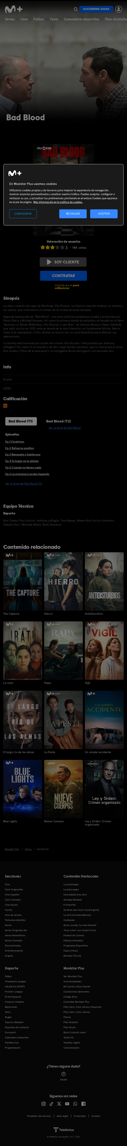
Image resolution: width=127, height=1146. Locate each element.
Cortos (8, 909)
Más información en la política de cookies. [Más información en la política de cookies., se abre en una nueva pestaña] (58, 202)
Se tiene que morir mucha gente (81, 909)
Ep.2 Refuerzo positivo (19, 448)
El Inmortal (70, 904)
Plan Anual (69, 1027)
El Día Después (13, 996)
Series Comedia (13, 940)
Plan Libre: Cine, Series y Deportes (82, 1006)
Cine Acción (11, 904)
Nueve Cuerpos (54, 821)
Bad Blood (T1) (21, 421)
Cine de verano (13, 914)
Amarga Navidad (73, 899)
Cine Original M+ (14, 889)
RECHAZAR (73, 213)
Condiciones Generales (76, 991)
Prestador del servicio (39, 1115)
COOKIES (95, 1115)
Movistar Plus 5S (72, 955)
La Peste (49, 752)
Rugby (8, 1016)
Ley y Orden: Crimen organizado (98, 822)
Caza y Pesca (71, 950)
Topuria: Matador (14, 1021)
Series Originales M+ (16, 929)
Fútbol (38, 19)
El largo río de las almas (18, 752)
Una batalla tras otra (75, 894)
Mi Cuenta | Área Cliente (77, 986)
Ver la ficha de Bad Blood (65, 427)
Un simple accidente (98, 752)
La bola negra (71, 889)
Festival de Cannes (74, 935)
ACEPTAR (104, 213)
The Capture (11, 613)
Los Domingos (71, 884)
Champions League (15, 981)
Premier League (14, 991)
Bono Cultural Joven (75, 1032)
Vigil (87, 682)
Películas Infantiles (15, 919)
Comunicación (71, 1047)
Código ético (70, 996)
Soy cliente (63, 262)
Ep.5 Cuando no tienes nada (23, 467)
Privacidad (79, 1115)
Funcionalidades (72, 981)
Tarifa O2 (69, 1037)
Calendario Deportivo (17, 1037)
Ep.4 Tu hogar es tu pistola (21, 461)
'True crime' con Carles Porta (80, 929)
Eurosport (10, 1032)
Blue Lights (10, 821)
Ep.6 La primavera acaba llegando (27, 474)
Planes (67, 1016)
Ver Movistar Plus (73, 976)
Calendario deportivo (81, 19)
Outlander (69, 919)
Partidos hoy (12, 1042)
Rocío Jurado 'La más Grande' (80, 924)
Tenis (54, 19)
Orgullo (9, 955)
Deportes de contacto (17, 1027)
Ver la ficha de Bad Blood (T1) (23, 483)
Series (10, 19)
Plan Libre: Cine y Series (77, 1011)
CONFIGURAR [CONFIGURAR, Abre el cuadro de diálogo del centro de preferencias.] (23, 213)
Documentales (13, 945)
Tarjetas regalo (72, 1042)
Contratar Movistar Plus (76, 1001)
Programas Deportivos (76, 945)
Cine (24, 19)
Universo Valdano (14, 1001)
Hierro (48, 613)
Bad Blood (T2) (58, 421)
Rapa (47, 682)
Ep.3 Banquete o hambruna (22, 454)
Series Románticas (15, 935)
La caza (8, 682)
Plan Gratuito (71, 1021)
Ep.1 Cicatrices (14, 441)
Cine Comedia (13, 899)
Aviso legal (62, 1115)
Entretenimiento (14, 950)
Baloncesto (11, 1006)
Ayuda (63, 1076)
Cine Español (12, 894)
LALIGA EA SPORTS (15, 986)
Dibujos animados (73, 940)
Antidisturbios (94, 613)
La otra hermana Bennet (77, 914)
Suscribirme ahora (96, 9)
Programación (13, 1047)
